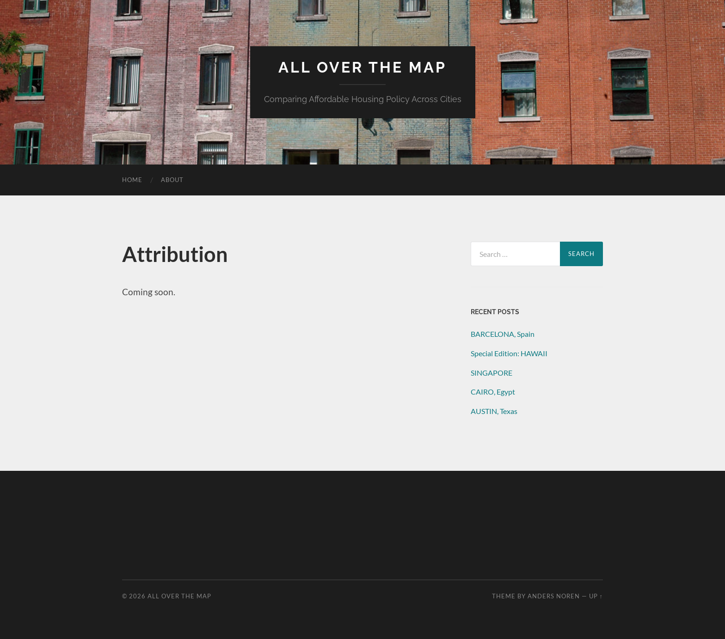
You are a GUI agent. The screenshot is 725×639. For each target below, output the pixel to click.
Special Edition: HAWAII (509, 353)
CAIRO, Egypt (493, 391)
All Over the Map (362, 67)
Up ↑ (596, 596)
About (172, 179)
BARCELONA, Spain (503, 333)
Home (132, 179)
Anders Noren (554, 596)
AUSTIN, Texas (494, 411)
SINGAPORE (491, 372)
